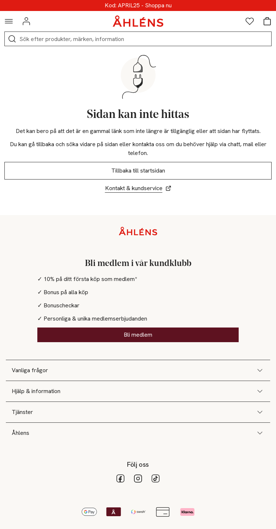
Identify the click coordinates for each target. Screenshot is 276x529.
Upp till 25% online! (138, 5)
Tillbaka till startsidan (138, 170)
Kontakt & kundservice (138, 188)
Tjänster (138, 412)
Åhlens (138, 433)
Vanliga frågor (138, 370)
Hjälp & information (138, 391)
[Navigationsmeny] (8, 21)
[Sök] (12, 38)
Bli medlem (138, 335)
